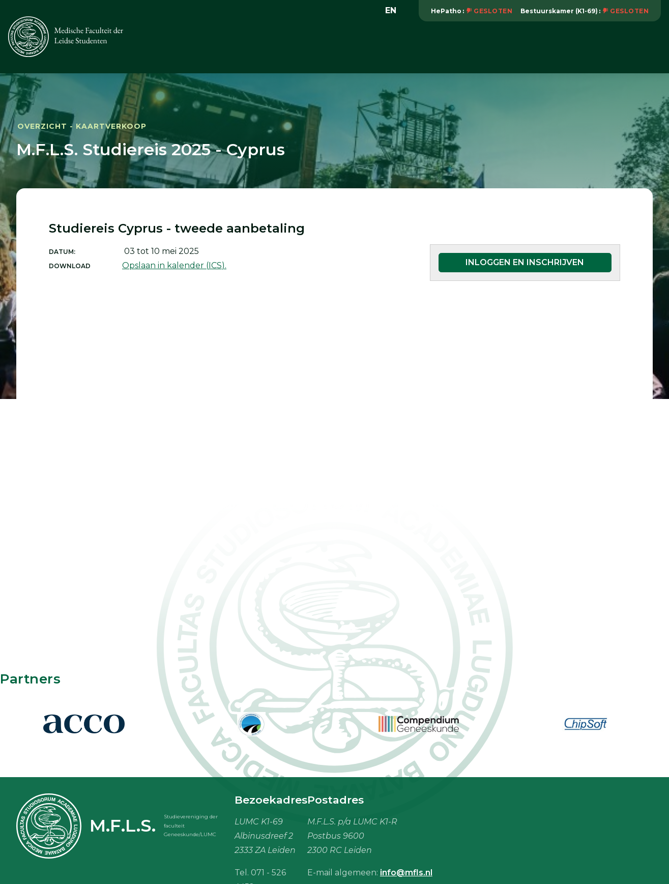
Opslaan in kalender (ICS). (174, 265)
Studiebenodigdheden (498, 46)
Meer (645, 46)
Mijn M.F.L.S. (587, 46)
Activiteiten (274, 46)
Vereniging (211, 46)
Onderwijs (337, 46)
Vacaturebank (404, 46)
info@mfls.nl (406, 872)
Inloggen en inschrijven (525, 262)
